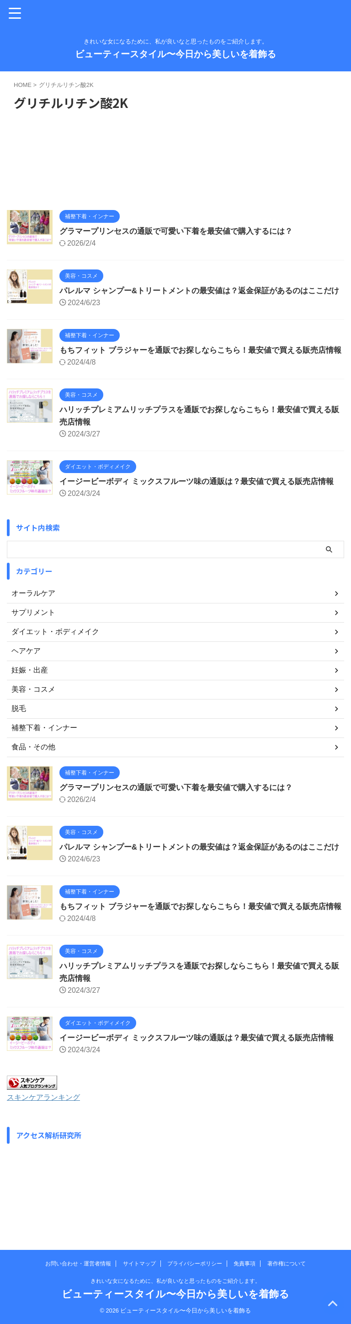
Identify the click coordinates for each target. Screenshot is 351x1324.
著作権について (286, 1263)
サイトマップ (139, 1263)
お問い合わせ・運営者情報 (78, 1263)
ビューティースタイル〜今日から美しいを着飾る (175, 54)
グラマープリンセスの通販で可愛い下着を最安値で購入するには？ (182, 231)
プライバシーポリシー (194, 1263)
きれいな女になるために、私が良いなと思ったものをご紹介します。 (175, 1281)
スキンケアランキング (48, 1171)
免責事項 (244, 1263)
